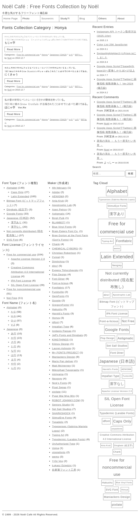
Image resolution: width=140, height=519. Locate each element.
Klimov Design (60, 344)
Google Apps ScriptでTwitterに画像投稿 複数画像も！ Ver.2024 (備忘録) (116, 83)
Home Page (10, 18)
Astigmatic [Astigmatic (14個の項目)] (125, 338)
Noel (107, 149)
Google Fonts (15, 213)
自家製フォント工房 (64, 469)
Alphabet (12, 187)
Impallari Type (60, 326)
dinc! (55, 266)
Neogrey (57, 378)
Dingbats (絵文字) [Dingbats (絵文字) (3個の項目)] (123, 445)
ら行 (13, 368)
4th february (59, 187)
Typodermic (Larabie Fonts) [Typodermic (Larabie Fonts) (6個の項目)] (117, 413)
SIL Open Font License (25, 285)
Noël (9, 58)
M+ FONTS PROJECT (65, 352)
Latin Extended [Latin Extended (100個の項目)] (117, 256)
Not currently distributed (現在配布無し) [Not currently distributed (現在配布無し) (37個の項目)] (117, 280)
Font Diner (58, 278)
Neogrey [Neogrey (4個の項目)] (117, 265)
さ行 (13, 342)
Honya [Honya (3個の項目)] (124, 489)
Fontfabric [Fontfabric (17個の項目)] (124, 241)
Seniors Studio (61, 404)
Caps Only (17, 192)
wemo (55, 456)
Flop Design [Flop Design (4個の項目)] (107, 338)
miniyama (58, 374)
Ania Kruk (58, 200)
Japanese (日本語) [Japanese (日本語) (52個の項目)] (117, 361)
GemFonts (58, 296)
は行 (77, 120)
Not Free (12, 298)
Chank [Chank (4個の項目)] (117, 451)
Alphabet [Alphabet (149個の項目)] (117, 191)
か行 (71, 120)
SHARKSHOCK (61, 413)
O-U (13, 320)
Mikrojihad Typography (65, 370)
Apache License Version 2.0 (28, 259)
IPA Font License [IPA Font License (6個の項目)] (117, 313)
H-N (13, 316)
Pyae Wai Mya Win (63, 396)
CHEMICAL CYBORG (65, 248)
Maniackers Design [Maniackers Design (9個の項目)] (117, 496)
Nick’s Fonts (59, 383)
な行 (71, 87)
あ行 (13, 333)
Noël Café (13, 6)
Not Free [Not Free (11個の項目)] (128, 321)
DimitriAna (58, 261)
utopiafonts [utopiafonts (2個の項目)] (117, 429)
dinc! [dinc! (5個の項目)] (107, 295)
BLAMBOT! (58, 222)
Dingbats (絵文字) (17, 209)
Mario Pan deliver (62, 361)
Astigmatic (58, 213)
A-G (13, 311)
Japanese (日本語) (58, 55)
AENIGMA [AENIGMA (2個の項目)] (126, 369)
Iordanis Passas (61, 331)
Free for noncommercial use (24, 289)
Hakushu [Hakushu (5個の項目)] (107, 482)
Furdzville (58, 292)
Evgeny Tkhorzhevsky (65, 270)
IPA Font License (21, 280)
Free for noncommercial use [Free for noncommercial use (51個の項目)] (117, 467)
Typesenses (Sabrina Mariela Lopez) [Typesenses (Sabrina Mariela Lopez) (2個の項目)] (117, 199)
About (121, 18)
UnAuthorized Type (63, 443)
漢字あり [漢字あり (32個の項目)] (117, 214)
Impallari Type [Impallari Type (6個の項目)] (110, 376)
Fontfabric (58, 287)
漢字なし (79, 55)
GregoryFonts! (60, 305)
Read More (13, 49)
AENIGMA (58, 196)
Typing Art (58, 435)
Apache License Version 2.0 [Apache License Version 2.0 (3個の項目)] (117, 391)
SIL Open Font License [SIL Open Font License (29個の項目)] (117, 402)
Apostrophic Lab (62, 205)
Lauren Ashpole (61, 348)
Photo (26, 18)
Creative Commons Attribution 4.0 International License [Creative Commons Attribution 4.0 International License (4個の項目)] (117, 436)
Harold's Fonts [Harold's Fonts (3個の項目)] (110, 369)
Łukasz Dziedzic (62, 465)
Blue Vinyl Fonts (62, 226)
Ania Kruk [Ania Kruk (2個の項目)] (106, 445)
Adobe (56, 192)
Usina (55, 448)
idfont (55, 322)
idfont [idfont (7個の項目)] (106, 421)
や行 (13, 363)
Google (56, 300)
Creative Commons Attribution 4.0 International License (27, 272)
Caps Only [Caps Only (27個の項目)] (122, 421)
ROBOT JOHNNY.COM (66, 400)
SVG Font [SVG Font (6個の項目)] (112, 489)
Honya (45, 55)
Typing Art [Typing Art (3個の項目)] (107, 241)
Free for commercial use (28, 55)
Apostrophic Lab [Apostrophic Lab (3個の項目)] (121, 295)
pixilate (56, 391)
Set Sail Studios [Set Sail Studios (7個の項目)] (117, 345)
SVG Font (12, 239)
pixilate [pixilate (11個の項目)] (117, 504)
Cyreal (56, 257)
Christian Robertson (64, 253)
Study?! (65, 18)
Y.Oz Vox (57, 461)
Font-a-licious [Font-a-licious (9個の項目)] (109, 321)
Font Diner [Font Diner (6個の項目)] (117, 352)
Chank (56, 244)
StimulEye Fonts (62, 417)
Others (102, 18)
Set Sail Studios (61, 409)
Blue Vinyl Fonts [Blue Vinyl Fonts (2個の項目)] (124, 482)
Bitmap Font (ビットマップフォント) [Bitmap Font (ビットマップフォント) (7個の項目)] (117, 304)
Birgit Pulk (58, 218)
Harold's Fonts (61, 313)
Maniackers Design (63, 357)
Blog (82, 18)
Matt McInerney (61, 365)
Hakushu (57, 309)
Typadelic (58, 422)
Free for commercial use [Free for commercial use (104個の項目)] (117, 227)
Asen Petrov (59, 209)
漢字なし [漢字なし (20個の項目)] (117, 384)
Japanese (12, 329)
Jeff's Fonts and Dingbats (67, 335)
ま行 (71, 55)
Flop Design (59, 274)
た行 (13, 346)
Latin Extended (20, 196)
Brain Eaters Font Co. (65, 231)
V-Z (13, 324)
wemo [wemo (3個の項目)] (117, 248)
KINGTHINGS (60, 339)
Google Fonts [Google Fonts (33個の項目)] (117, 329)
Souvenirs (47, 18)
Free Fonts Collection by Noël (64, 6)
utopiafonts (58, 452)
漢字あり (16, 222)
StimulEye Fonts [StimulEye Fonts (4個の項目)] (117, 205)
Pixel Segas (59, 387)
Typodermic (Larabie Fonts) (68, 439)
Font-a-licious (60, 283)
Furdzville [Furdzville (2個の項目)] (127, 376)
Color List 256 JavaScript (112, 44)
